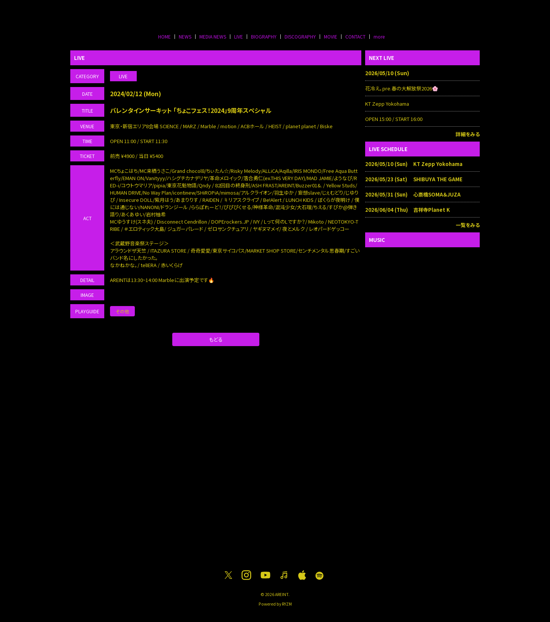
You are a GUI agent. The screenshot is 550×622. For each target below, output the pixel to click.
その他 (122, 311)
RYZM (287, 604)
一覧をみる (468, 225)
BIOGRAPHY (264, 36)
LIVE (238, 36)
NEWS (185, 36)
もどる (216, 339)
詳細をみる (468, 134)
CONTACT (355, 36)
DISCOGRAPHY (300, 36)
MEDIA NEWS (212, 36)
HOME (164, 36)
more (379, 36)
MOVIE (330, 36)
